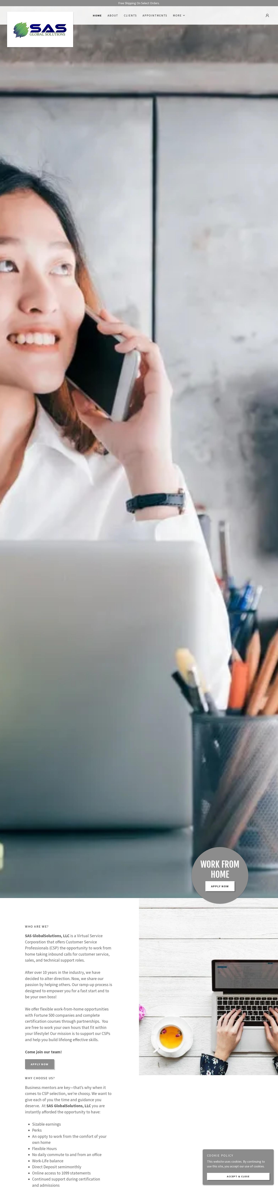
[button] (179, 15)
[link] (40, 13)
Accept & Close (238, 1176)
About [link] (113, 15)
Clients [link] (130, 15)
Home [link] (97, 15)
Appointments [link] (155, 15)
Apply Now (220, 886)
